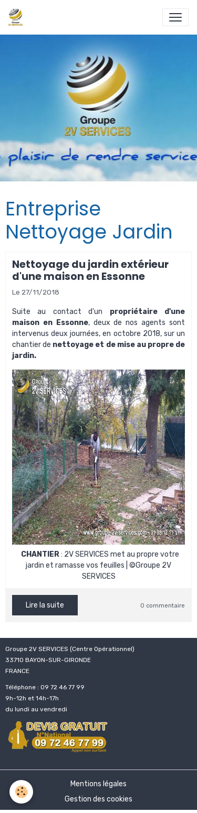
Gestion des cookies (98, 799)
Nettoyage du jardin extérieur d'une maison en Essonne (90, 270)
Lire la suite (45, 605)
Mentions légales (98, 783)
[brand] (17, 17)
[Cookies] (21, 792)
